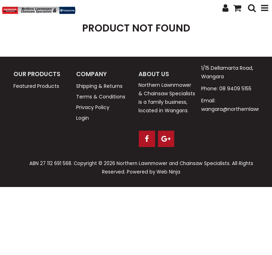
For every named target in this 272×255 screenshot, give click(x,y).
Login (82, 117)
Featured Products (36, 86)
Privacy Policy (92, 107)
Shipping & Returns (99, 86)
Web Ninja (168, 172)
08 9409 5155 (235, 88)
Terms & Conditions (100, 96)
